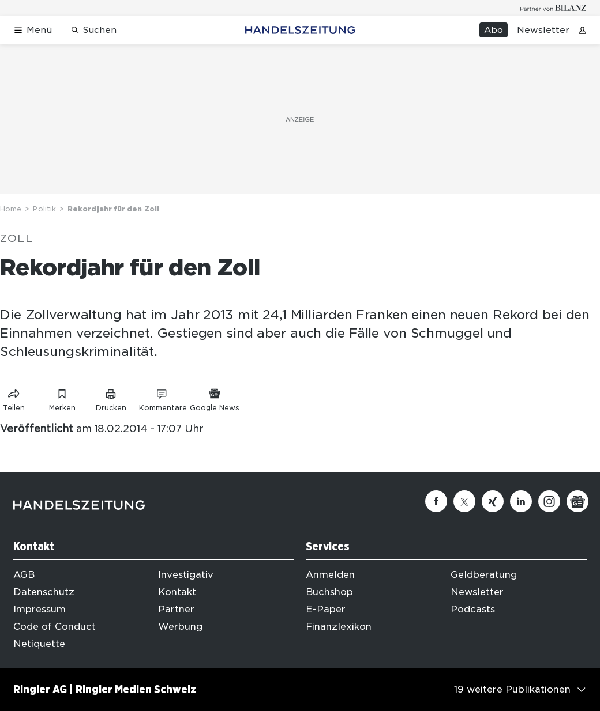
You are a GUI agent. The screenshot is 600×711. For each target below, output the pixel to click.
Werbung (180, 626)
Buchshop (329, 592)
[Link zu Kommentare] (163, 398)
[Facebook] (436, 501)
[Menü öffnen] (33, 30)
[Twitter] (464, 501)
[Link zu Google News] (215, 398)
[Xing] (493, 501)
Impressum (39, 609)
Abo (493, 30)
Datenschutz (43, 592)
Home (10, 209)
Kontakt (177, 592)
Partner (176, 609)
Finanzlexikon (339, 626)
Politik (44, 209)
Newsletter (543, 30)
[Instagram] (549, 501)
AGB (24, 574)
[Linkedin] (521, 501)
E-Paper (326, 609)
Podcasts (473, 609)
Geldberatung (484, 574)
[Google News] (577, 501)
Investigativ (185, 574)
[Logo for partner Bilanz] (553, 8)
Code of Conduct (54, 626)
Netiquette (39, 643)
